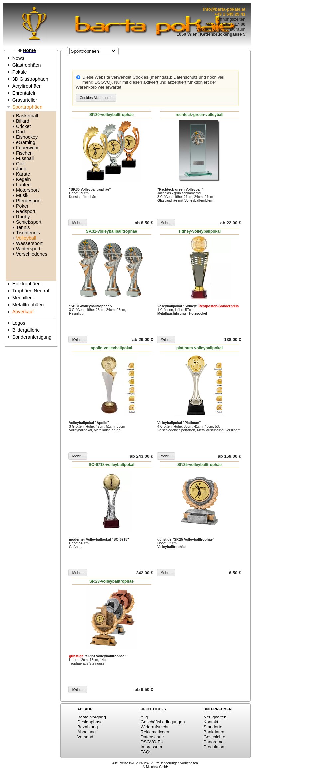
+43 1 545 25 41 (229, 14)
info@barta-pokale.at (224, 9)
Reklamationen (155, 731)
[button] (96, 98)
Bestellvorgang (91, 717)
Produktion (214, 746)
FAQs (146, 751)
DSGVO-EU (152, 741)
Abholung (86, 731)
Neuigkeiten (215, 717)
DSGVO (102, 82)
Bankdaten (214, 731)
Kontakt (211, 721)
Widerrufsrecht (155, 726)
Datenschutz (185, 77)
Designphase (90, 721)
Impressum (151, 746)
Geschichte (214, 736)
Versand (85, 736)
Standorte (213, 726)
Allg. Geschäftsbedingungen (163, 719)
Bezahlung (87, 726)
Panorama (214, 741)
